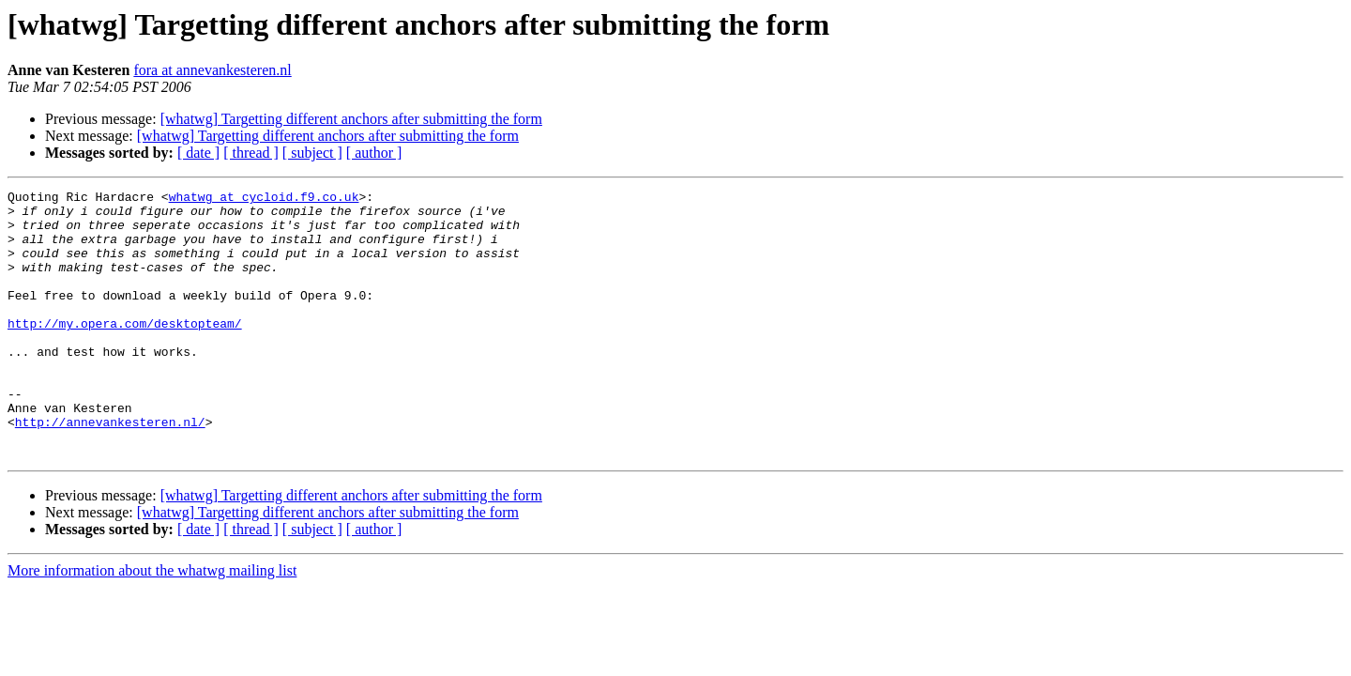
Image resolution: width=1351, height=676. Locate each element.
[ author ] (374, 153)
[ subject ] (312, 153)
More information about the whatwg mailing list (152, 624)
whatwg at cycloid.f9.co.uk (264, 199)
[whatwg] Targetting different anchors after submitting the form (351, 119)
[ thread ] (251, 153)
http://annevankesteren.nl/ (110, 469)
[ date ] (198, 153)
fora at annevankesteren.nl (212, 70)
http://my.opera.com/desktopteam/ (125, 351)
